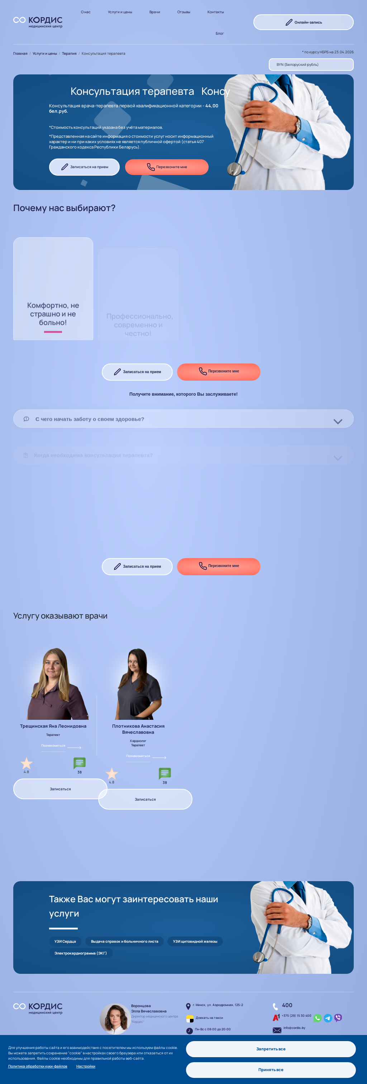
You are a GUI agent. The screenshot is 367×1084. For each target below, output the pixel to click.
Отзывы (183, 11)
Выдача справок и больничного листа (124, 926)
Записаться (60, 788)
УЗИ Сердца (65, 926)
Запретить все (271, 1047)
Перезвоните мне (167, 167)
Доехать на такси (209, 1003)
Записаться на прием (84, 167)
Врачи (154, 11)
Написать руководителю (140, 1028)
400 (287, 991)
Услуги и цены (120, 11)
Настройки (85, 1065)
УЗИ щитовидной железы (195, 926)
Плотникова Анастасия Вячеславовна (138, 729)
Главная (20, 53)
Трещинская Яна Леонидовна (53, 726)
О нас (86, 11)
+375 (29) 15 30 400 (296, 1001)
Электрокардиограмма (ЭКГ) (80, 938)
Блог (220, 33)
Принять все (271, 1069)
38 (79, 772)
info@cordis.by (294, 1013)
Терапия (69, 53)
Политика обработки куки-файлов (37, 1065)
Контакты (216, 11)
